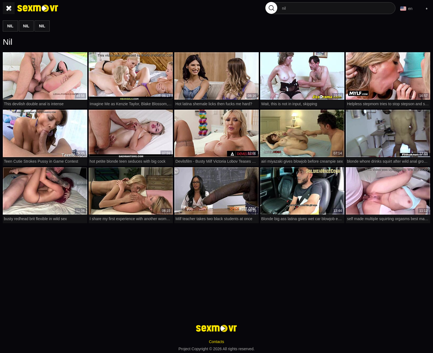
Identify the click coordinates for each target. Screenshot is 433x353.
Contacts (216, 341)
